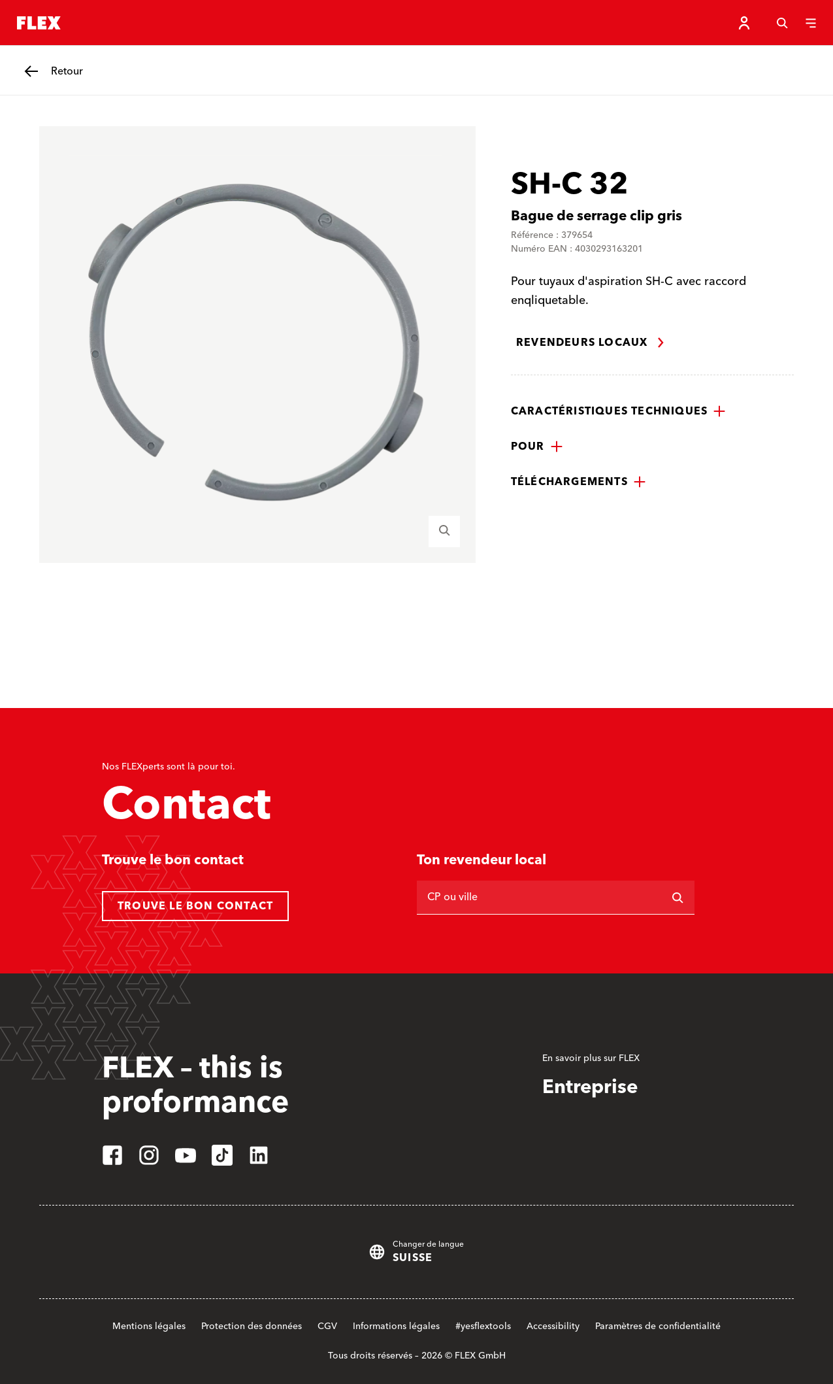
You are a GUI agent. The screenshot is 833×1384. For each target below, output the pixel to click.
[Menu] (810, 22)
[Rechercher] (677, 898)
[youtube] (185, 1155)
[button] (618, 411)
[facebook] (112, 1155)
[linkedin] (258, 1155)
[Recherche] (782, 22)
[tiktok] (222, 1155)
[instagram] (149, 1155)
